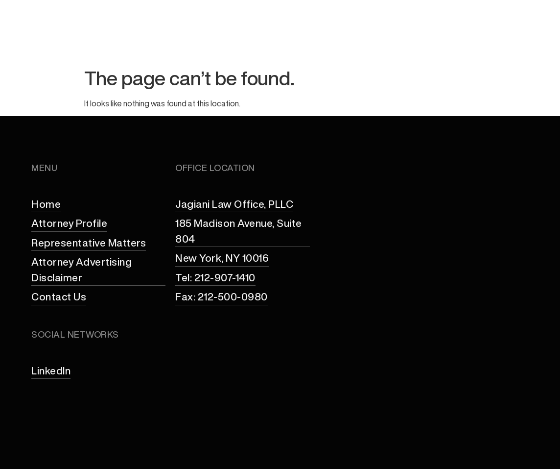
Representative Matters (410, 41)
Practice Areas (302, 41)
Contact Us (506, 41)
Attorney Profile (210, 41)
